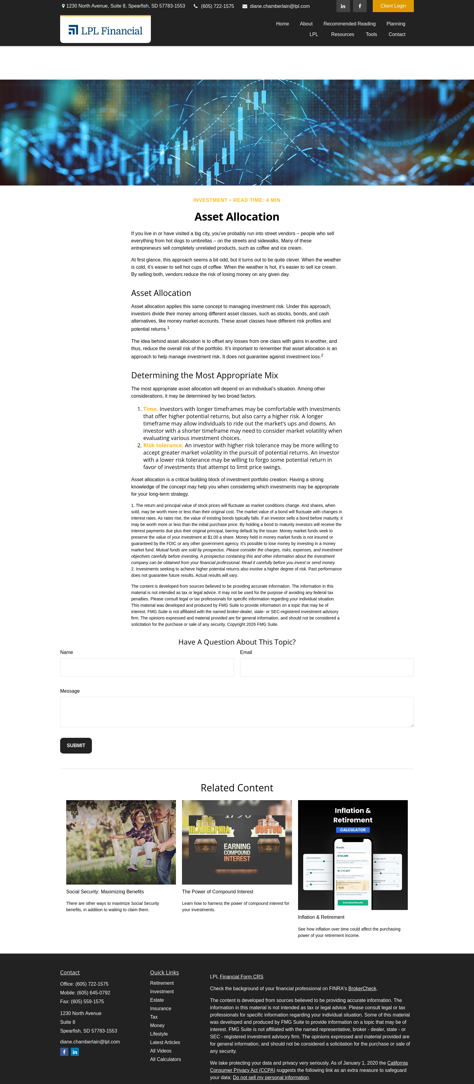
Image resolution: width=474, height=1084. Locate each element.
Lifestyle (159, 1033)
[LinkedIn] (343, 6)
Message (70, 691)
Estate (157, 1000)
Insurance (160, 1008)
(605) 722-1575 (213, 6)
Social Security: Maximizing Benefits (105, 891)
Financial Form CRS (241, 976)
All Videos (161, 1050)
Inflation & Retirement (321, 917)
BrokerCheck (362, 988)
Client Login (393, 5)
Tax (154, 1017)
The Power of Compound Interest (217, 891)
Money (157, 1025)
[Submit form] (76, 746)
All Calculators (165, 1059)
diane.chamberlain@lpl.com (276, 6)
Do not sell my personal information (271, 1077)
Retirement (162, 983)
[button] (282, 23)
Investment (162, 991)
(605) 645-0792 (93, 992)
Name (66, 652)
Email (246, 652)
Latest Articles (165, 1042)
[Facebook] (360, 6)
